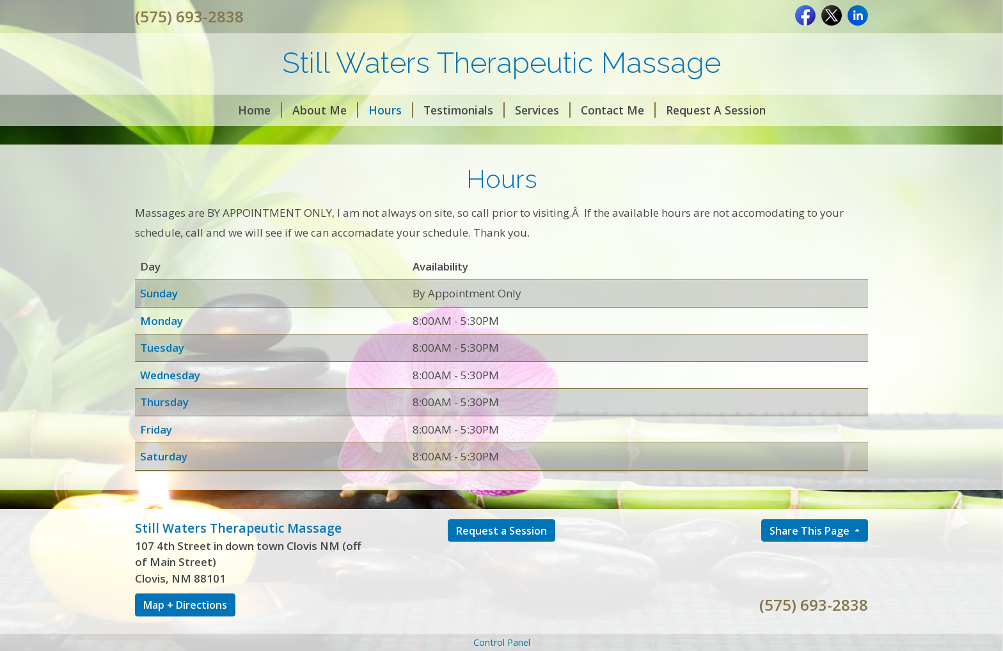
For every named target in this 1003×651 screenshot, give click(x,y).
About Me (325, 110)
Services (543, 110)
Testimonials (464, 110)
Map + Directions (185, 605)
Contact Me (618, 110)
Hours (390, 110)
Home (260, 110)
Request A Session (716, 110)
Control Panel (501, 642)
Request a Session (501, 531)
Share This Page (811, 531)
